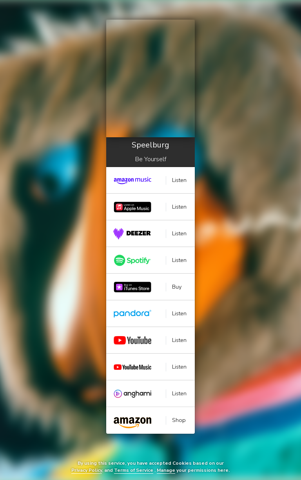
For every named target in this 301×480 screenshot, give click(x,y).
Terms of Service (133, 470)
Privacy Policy (86, 470)
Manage (166, 470)
